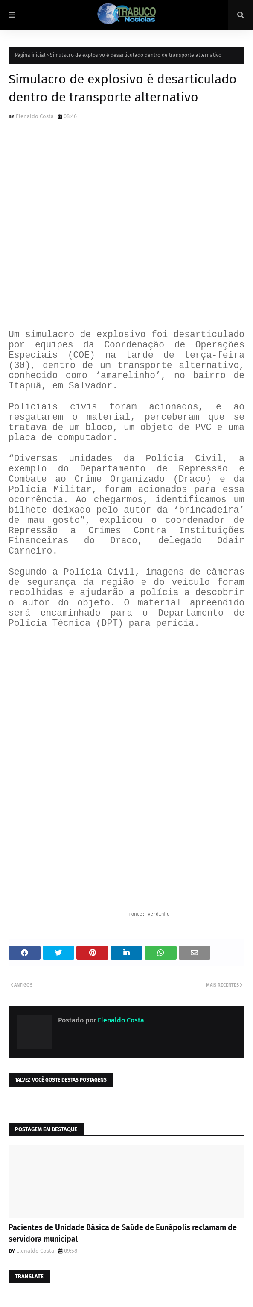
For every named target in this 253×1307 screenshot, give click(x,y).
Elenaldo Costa (35, 116)
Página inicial (30, 55)
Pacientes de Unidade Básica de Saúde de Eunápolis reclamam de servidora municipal (123, 1233)
